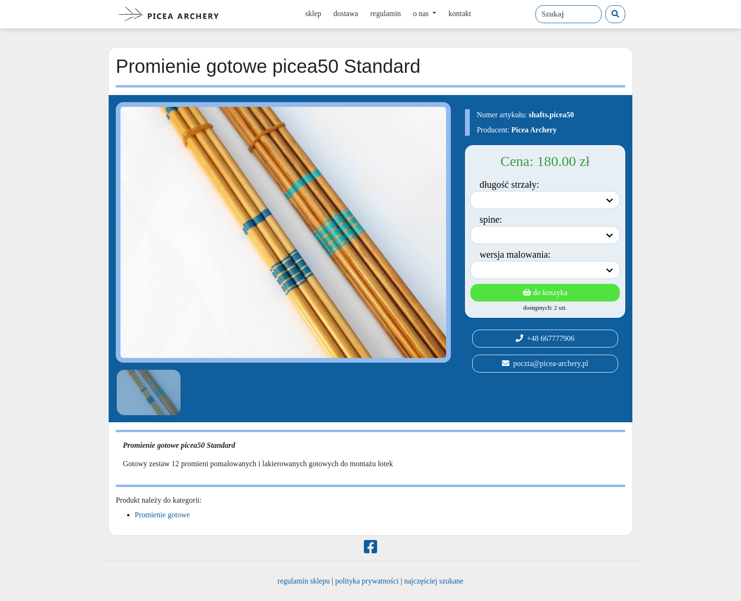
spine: (491, 219)
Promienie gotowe (162, 515)
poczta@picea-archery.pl (545, 363)
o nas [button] (422, 13)
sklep (313, 13)
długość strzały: (509, 184)
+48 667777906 (545, 338)
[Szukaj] (615, 14)
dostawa (345, 13)
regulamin (385, 13)
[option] (147, 392)
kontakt (459, 13)
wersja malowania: (515, 254)
